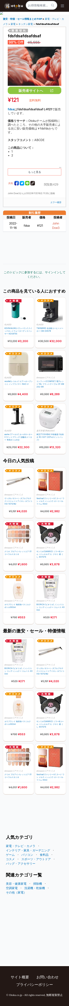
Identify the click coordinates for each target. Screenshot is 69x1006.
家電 (13, 24)
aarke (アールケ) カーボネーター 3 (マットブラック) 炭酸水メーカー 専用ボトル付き (18, 437)
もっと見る (34, 171)
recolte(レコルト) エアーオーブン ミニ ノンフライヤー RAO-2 (18, 382)
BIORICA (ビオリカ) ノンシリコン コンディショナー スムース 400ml (50, 607)
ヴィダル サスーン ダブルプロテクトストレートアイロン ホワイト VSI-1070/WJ (18, 501)
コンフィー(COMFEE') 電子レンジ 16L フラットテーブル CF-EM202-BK (50, 384)
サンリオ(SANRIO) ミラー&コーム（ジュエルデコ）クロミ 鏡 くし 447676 (50, 554)
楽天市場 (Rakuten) (45, 430)
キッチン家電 (25, 24)
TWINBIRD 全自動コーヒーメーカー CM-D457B (49, 329)
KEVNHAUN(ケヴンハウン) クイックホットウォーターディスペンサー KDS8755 (18, 331)
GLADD (7, 324)
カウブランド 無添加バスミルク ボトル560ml (17, 605)
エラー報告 (55, 202)
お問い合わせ (47, 977)
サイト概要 (20, 977)
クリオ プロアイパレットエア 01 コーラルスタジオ (17, 552)
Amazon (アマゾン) (45, 377)
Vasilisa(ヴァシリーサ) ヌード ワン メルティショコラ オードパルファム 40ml (50, 501)
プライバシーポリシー (34, 985)
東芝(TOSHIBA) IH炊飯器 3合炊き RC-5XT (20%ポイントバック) (50, 437)
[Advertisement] (34, 248)
